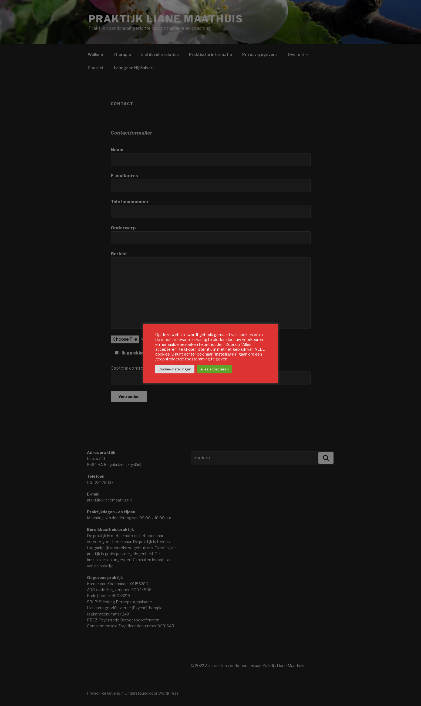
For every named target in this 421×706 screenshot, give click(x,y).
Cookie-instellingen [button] (175, 369)
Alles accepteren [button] (214, 369)
